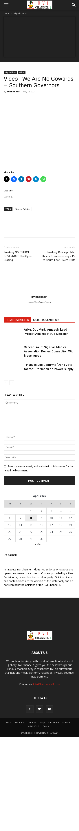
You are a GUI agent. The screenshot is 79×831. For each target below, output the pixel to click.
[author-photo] (39, 291)
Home (7, 13)
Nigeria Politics (22, 209)
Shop (42, 722)
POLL (8, 722)
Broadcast (20, 722)
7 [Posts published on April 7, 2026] (20, 518)
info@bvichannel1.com (46, 684)
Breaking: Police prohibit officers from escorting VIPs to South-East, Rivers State (58, 256)
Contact (47, 726)
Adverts (66, 722)
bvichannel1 (13, 91)
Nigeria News (20, 13)
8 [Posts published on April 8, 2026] (31, 518)
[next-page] (12, 382)
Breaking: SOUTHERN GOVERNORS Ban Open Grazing (18, 256)
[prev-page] (6, 382)
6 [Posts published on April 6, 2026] (9, 518)
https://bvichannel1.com (39, 302)
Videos (21, 72)
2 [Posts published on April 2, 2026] (42, 511)
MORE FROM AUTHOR (46, 320)
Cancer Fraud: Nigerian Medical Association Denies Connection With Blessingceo (49, 351)
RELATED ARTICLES (17, 320)
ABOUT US (33, 726)
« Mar (38, 544)
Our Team (53, 722)
